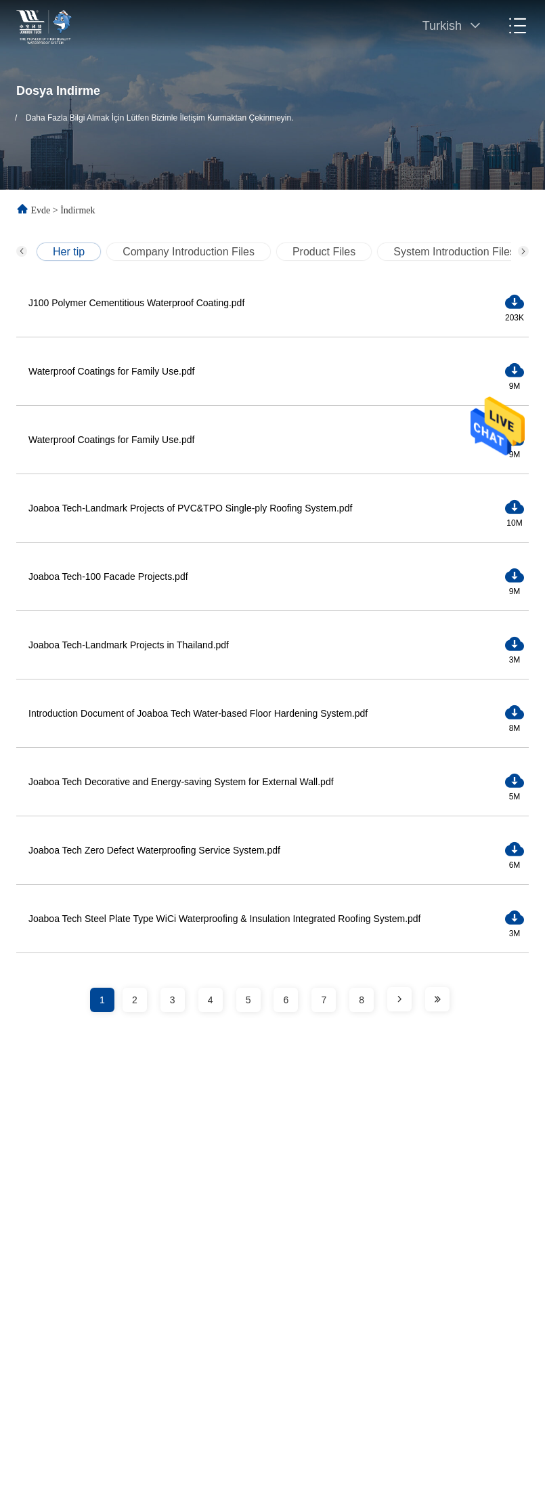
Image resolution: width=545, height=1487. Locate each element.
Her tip (69, 251)
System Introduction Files (454, 251)
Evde (41, 210)
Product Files (323, 251)
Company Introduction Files (189, 251)
